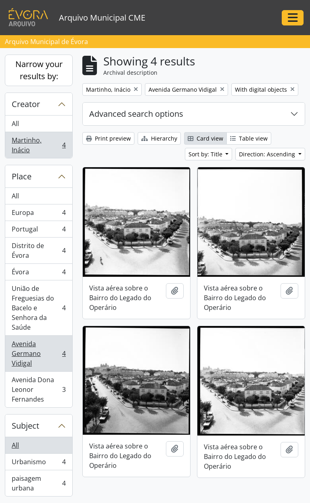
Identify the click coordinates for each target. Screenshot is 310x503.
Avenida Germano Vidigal (38, 353)
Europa (38, 214)
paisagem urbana (38, 483)
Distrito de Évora (38, 250)
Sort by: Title (206, 154)
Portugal (38, 231)
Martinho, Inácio (38, 145)
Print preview (108, 138)
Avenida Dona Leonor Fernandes (38, 389)
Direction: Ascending (268, 154)
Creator (26, 104)
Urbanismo (38, 463)
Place (21, 176)
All (15, 123)
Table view (249, 138)
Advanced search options (136, 113)
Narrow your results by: (39, 70)
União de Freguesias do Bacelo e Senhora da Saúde (38, 308)
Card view (205, 138)
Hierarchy (159, 138)
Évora (38, 273)
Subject (25, 425)
